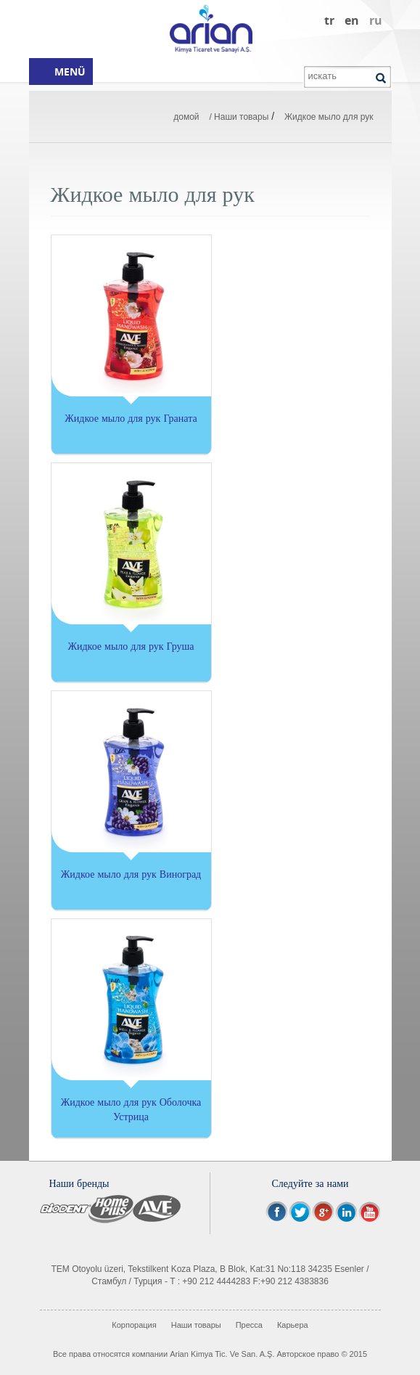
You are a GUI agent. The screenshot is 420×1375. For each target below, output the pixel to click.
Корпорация (134, 1325)
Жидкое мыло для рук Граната (131, 418)
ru (375, 20)
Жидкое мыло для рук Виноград (131, 874)
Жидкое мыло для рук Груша (130, 646)
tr (329, 20)
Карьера (292, 1325)
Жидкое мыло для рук (329, 117)
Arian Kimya (210, 29)
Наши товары (196, 1325)
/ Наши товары (238, 117)
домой (186, 117)
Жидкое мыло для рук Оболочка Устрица (131, 1109)
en (352, 20)
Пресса (249, 1325)
